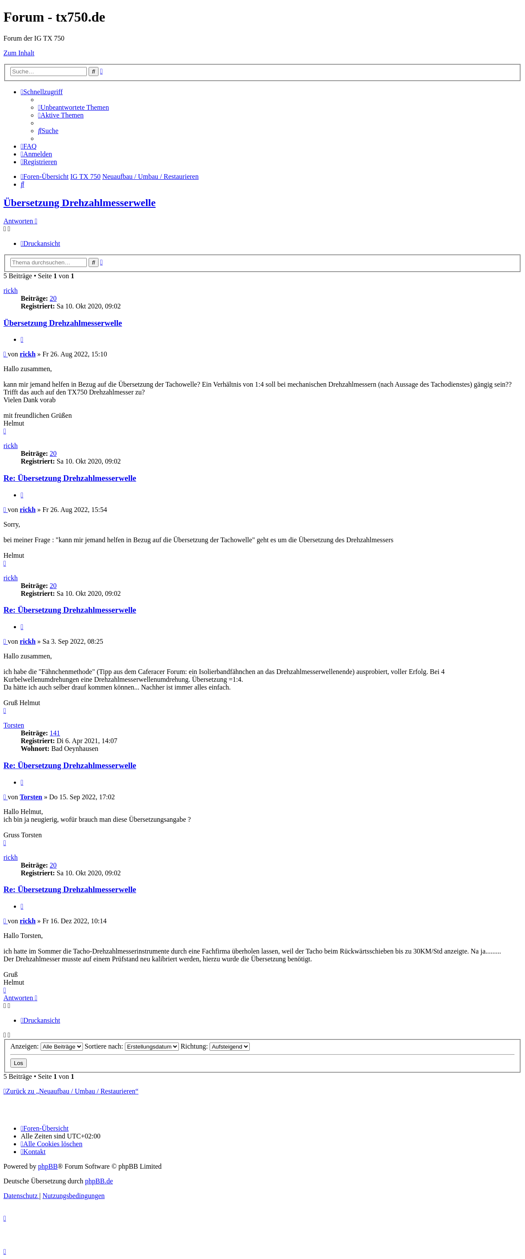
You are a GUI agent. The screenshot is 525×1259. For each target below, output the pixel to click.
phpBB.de (99, 1181)
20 (53, 298)
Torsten (13, 725)
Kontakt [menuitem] (33, 1151)
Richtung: (215, 1046)
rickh (10, 290)
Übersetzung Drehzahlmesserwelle (79, 202)
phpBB (47, 1166)
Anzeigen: (46, 1046)
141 (55, 733)
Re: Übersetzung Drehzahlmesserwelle (69, 478)
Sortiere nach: (132, 1046)
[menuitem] (73, 107)
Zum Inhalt (19, 53)
